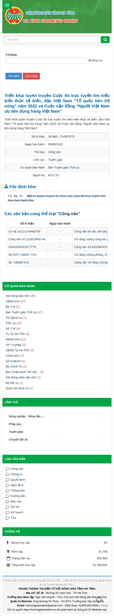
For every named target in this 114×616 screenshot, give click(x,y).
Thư (13, 517)
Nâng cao (95, 60)
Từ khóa (11, 54)
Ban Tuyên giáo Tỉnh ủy (63, 167)
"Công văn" (68, 213)
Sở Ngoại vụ (14, 317)
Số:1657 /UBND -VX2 (22, 254)
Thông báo (18, 490)
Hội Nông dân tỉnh (17, 296)
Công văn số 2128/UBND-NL (27, 239)
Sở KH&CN (13, 361)
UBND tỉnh (13, 301)
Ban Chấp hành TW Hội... (22, 372)
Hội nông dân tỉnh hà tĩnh (45, 580)
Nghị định (17, 485)
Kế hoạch (17, 512)
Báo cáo (16, 501)
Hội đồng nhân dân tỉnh (21, 377)
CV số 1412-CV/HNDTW (24, 231)
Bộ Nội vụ (12, 383)
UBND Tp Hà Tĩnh (17, 350)
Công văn (54, 152)
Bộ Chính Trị (14, 366)
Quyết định (18, 479)
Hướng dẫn (18, 496)
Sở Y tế (10, 328)
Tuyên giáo (55, 159)
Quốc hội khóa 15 (17, 388)
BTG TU (53, 175)
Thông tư (16, 474)
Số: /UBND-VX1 (18, 262)
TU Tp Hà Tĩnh (15, 334)
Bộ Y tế (10, 306)
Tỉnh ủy (11, 323)
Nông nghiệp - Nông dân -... (27, 416)
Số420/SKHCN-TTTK (22, 247)
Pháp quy (15, 424)
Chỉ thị (15, 507)
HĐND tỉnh (13, 339)
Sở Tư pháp (13, 344)
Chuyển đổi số (18, 439)
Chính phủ (12, 355)
